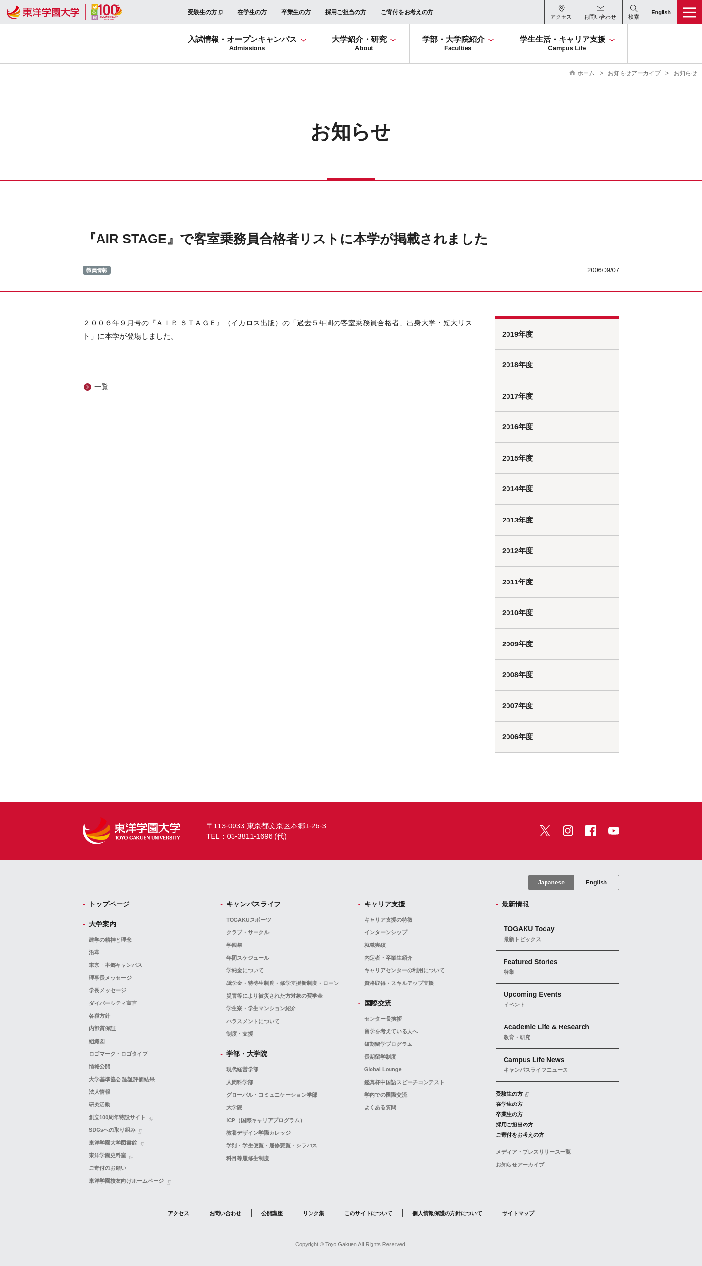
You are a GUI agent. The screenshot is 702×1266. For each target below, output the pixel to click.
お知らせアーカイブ (634, 73)
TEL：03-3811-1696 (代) (246, 836)
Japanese (551, 882)
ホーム (586, 73)
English (596, 882)
